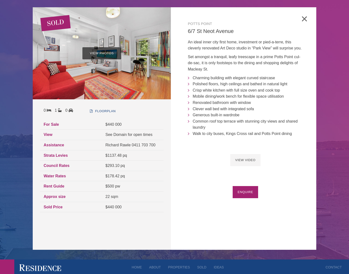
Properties (179, 267)
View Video (245, 160)
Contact (333, 267)
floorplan (103, 111)
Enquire (245, 192)
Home (137, 267)
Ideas (219, 267)
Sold (201, 267)
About (155, 267)
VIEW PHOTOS (102, 53)
